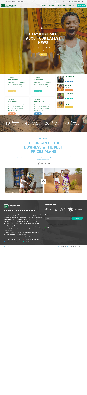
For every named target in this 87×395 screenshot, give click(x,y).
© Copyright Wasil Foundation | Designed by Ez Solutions (18, 247)
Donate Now (81, 5)
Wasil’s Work (52, 5)
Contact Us (71, 5)
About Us (44, 5)
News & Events (61, 5)
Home (37, 5)
